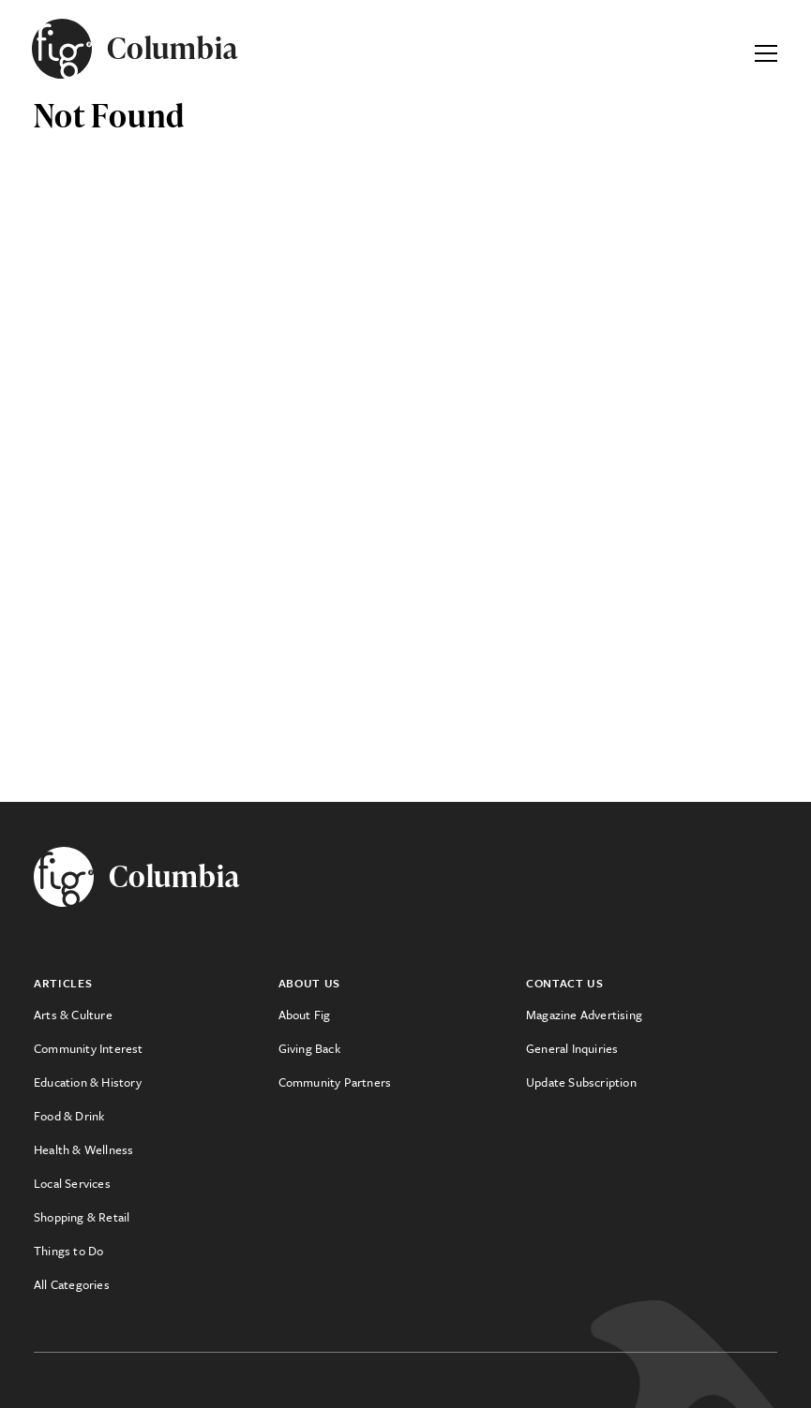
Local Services (72, 1183)
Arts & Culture (73, 1014)
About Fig (304, 1014)
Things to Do (68, 1250)
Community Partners (335, 1082)
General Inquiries (572, 1048)
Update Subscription (581, 1082)
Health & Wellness (83, 1149)
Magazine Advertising (584, 1014)
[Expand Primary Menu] (766, 48)
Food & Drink (69, 1115)
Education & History (88, 1082)
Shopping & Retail (81, 1217)
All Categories (72, 1284)
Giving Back (309, 1048)
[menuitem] (156, 1014)
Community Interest (88, 1048)
